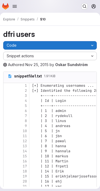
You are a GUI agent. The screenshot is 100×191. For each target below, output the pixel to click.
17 (25, 166)
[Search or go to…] (84, 6)
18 (25, 171)
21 (25, 186)
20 (25, 181)
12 (25, 141)
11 (25, 136)
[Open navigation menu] (14, 6)
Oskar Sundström (71, 64)
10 (25, 131)
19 (25, 176)
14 (25, 151)
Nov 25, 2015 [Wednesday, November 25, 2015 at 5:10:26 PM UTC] (37, 64)
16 (25, 161)
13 (25, 146)
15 (25, 156)
